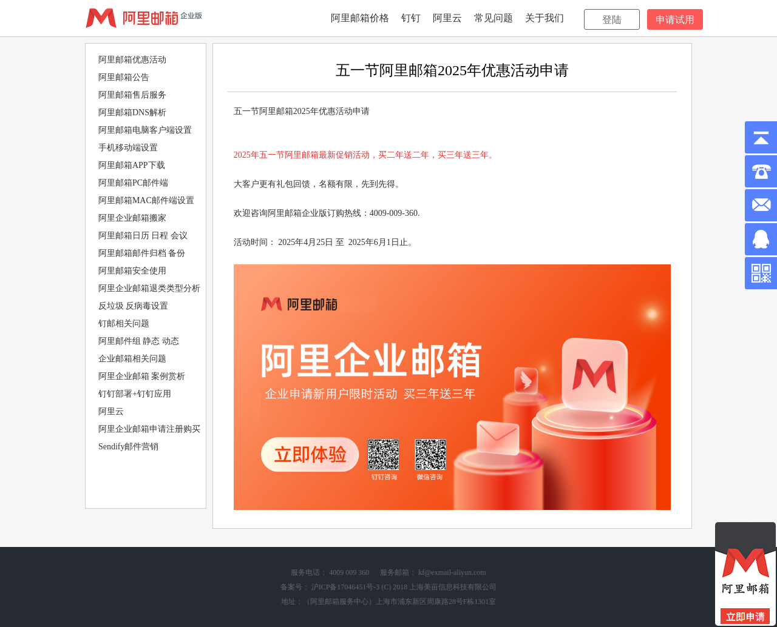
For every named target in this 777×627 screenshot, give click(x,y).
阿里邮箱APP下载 (131, 165)
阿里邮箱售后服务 (132, 94)
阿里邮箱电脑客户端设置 (145, 130)
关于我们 (544, 18)
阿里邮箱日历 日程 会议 (143, 235)
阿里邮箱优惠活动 (132, 59)
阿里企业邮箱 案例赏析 (142, 376)
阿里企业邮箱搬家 (132, 218)
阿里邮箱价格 (360, 18)
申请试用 (675, 20)
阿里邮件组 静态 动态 (138, 341)
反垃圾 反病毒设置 (133, 305)
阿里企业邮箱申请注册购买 (149, 429)
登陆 (612, 20)
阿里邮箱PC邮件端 (133, 182)
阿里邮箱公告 (123, 77)
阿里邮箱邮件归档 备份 (142, 253)
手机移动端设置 (128, 147)
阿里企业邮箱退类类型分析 (149, 288)
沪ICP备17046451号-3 (345, 587)
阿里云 (447, 18)
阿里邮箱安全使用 (132, 270)
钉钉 (411, 18)
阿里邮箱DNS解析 (132, 112)
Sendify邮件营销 (128, 446)
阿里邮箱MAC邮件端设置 (146, 200)
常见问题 (493, 18)
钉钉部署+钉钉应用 (134, 393)
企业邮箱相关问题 (132, 358)
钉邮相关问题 (123, 323)
